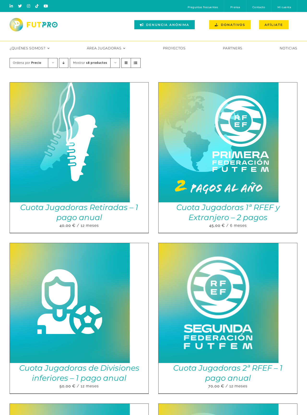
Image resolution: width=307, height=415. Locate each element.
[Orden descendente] (63, 63)
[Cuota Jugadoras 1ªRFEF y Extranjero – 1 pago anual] (218, 407)
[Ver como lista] (135, 63)
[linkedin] (11, 6)
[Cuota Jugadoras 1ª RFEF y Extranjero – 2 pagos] (218, 85)
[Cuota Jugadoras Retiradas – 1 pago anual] (70, 85)
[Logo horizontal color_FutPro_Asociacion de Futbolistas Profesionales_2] (34, 20)
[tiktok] (37, 6)
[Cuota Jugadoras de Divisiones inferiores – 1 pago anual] (70, 246)
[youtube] (46, 6)
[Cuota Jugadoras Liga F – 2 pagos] (70, 407)
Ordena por (27, 62)
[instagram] (28, 6)
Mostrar (90, 62)
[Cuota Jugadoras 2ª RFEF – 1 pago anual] (218, 246)
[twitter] (20, 6)
